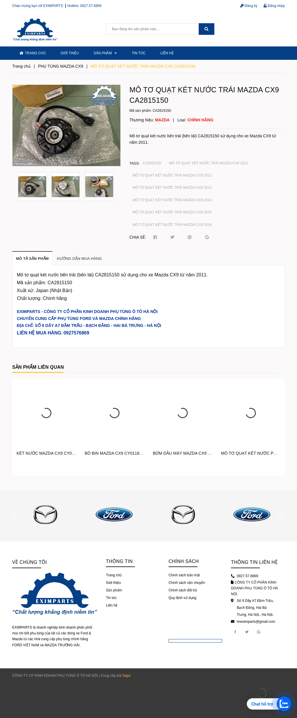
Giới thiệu (70, 53)
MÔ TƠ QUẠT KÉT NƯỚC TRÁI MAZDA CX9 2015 (172, 212)
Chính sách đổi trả (183, 590)
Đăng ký (248, 6)
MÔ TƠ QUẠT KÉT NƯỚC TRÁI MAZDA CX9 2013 (172, 188)
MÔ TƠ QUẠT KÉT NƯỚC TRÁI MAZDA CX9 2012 (172, 175)
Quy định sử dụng (182, 598)
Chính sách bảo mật (184, 575)
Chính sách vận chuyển (187, 583)
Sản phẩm (105, 53)
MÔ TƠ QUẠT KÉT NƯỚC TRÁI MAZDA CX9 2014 (172, 200)
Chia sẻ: (137, 237)
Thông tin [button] (119, 561)
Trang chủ (32, 53)
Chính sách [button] (184, 561)
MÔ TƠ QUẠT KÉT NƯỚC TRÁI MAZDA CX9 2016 (172, 225)
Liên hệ (167, 53)
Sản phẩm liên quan (38, 367)
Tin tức (138, 53)
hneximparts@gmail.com (256, 622)
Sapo (126, 676)
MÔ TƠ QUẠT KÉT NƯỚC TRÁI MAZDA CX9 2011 (208, 163)
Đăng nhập (274, 6)
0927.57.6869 (90, 6)
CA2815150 (152, 163)
